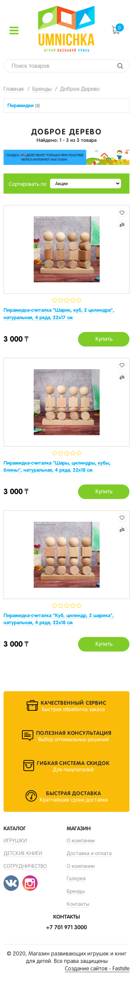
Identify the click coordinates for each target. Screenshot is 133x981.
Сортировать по (27, 184)
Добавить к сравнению (122, 224)
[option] (66, 157)
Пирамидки (23, 105)
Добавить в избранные (122, 212)
